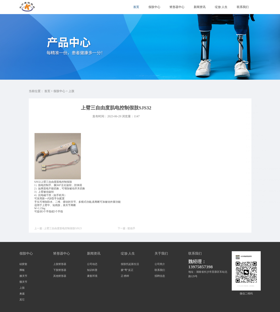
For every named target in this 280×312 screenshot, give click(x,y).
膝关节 (23, 276)
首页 (136, 7)
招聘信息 (160, 276)
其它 (22, 299)
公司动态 (92, 264)
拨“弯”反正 (127, 270)
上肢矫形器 (59, 264)
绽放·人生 (221, 7)
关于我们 (161, 253)
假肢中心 (154, 7)
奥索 (22, 293)
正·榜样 (125, 276)
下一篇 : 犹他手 (126, 233)
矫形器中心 (177, 7)
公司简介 (160, 264)
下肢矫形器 (59, 270)
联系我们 (243, 7)
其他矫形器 (59, 276)
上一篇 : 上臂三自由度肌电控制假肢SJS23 (58, 233)
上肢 (71, 91)
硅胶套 (23, 264)
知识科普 (92, 270)
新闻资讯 (200, 7)
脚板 (22, 270)
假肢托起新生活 (130, 264)
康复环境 (92, 276)
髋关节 (23, 282)
